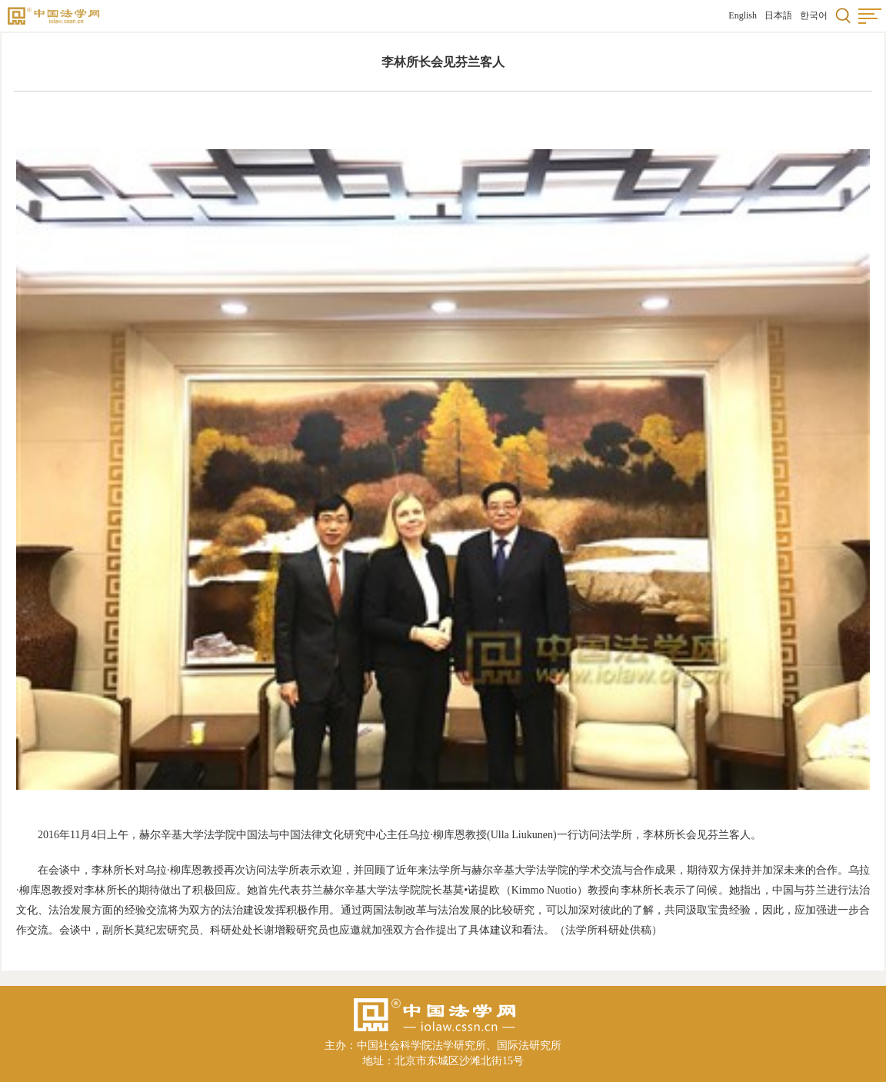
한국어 (814, 15)
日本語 (778, 15)
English (742, 15)
